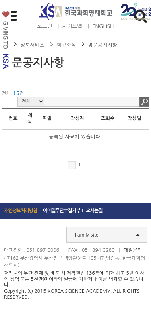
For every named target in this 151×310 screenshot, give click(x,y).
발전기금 (5, 41)
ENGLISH (103, 26)
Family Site (107, 234)
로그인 (44, 26)
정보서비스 (33, 44)
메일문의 (133, 250)
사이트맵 (72, 26)
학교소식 (66, 44)
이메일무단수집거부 (62, 210)
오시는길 (94, 210)
